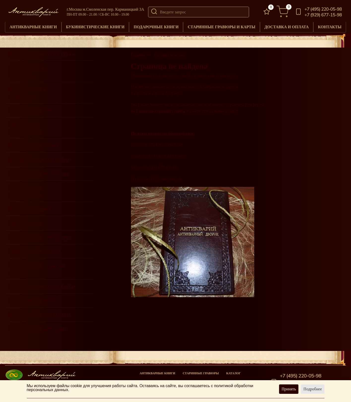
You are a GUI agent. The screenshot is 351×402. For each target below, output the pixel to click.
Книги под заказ (197, 379)
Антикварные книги (33, 26)
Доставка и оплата (286, 26)
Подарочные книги (156, 26)
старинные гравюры (201, 371)
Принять (289, 389)
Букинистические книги (95, 26)
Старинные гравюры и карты (221, 26)
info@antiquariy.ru (165, 177)
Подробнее (312, 389)
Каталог (233, 371)
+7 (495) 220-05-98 (323, 9)
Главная (137, 53)
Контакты (329, 26)
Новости (234, 379)
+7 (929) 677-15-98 (323, 15)
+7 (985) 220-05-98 (168, 154)
